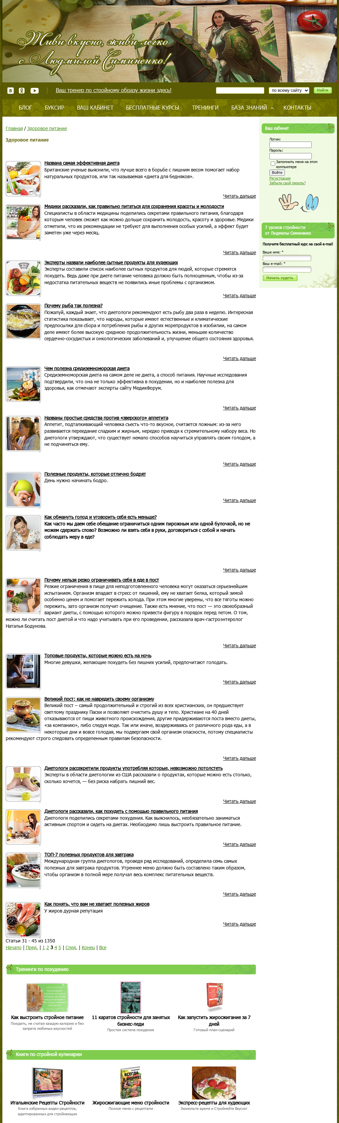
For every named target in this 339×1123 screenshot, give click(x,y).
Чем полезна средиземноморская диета (86, 368)
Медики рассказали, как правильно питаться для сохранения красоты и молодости (134, 206)
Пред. (32, 947)
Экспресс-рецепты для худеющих (214, 1102)
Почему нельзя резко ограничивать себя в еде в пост (101, 580)
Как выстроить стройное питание (47, 1017)
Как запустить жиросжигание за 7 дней (214, 1020)
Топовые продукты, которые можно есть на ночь (97, 655)
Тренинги (205, 107)
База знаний (249, 107)
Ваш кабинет (95, 107)
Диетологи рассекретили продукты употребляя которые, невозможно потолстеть (133, 768)
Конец (88, 947)
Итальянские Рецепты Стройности (47, 1102)
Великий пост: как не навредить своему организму (99, 699)
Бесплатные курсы (152, 107)
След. (71, 947)
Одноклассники (22, 90)
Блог (25, 107)
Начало (14, 947)
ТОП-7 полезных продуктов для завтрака (89, 854)
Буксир (54, 107)
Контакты (297, 107)
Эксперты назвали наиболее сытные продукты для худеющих (111, 262)
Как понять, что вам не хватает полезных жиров (96, 904)
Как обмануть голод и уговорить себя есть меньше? (100, 517)
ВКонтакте (10, 90)
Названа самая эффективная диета (81, 163)
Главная (14, 128)
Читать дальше (239, 196)
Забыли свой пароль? (287, 183)
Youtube (34, 90)
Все (102, 947)
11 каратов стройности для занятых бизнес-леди (131, 1020)
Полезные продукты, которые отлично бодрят (95, 474)
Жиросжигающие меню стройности (130, 1102)
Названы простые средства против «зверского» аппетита (106, 418)
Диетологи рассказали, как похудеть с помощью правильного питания (121, 811)
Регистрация (280, 178)
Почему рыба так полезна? (73, 305)
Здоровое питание (47, 128)
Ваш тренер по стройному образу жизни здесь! (114, 89)
